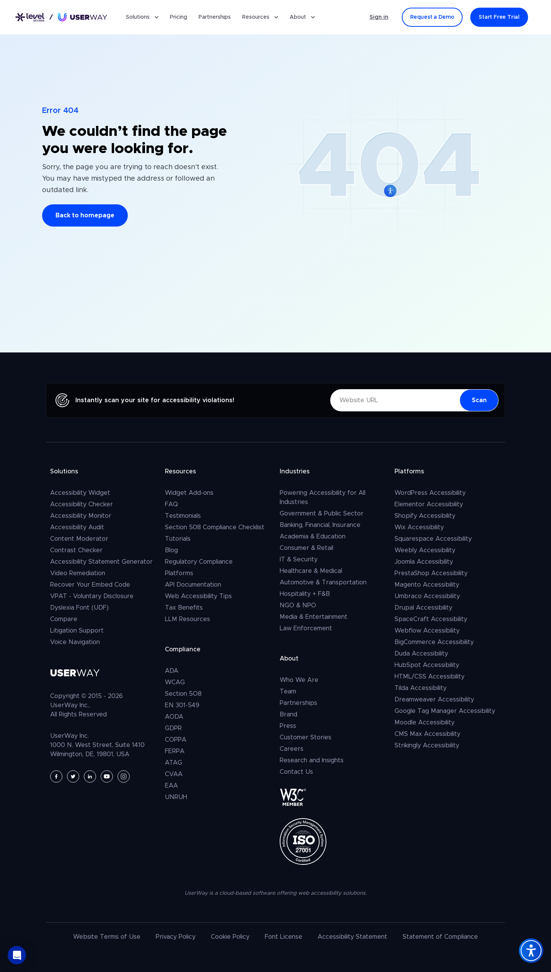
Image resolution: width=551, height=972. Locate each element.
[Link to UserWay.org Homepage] (61, 17)
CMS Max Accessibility (427, 734)
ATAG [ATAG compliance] (173, 763)
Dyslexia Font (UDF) (79, 608)
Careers (291, 749)
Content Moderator (79, 539)
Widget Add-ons (189, 493)
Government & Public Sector (322, 513)
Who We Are (299, 680)
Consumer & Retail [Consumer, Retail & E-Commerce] (306, 548)
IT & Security (299, 559)
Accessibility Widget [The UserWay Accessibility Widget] (80, 493)
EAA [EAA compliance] (171, 786)
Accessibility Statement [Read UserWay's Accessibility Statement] (352, 937)
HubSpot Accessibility (427, 665)
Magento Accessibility (427, 585)
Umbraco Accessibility (427, 596)
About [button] (302, 17)
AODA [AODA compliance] (174, 717)
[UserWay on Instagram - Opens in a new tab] (123, 776)
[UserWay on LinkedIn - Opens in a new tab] (90, 776)
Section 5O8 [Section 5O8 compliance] (183, 694)
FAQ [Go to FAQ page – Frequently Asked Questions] (171, 504)
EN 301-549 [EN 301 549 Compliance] (182, 705)
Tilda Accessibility (421, 688)
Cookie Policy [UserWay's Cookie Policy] (230, 937)
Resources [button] (260, 17)
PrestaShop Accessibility (431, 573)
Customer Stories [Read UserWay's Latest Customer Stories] (305, 737)
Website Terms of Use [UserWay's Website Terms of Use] (106, 937)
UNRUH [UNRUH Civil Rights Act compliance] (176, 797)
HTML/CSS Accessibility (430, 677)
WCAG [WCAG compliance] (175, 682)
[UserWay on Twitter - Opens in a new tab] (73, 776)
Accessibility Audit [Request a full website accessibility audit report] (77, 527)
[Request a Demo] (432, 17)
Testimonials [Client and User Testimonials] (183, 516)
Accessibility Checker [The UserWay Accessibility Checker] (81, 504)
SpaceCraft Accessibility (431, 619)
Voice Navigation (75, 642)
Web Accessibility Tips (198, 596)
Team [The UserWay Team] (288, 691)
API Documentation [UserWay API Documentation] (193, 585)
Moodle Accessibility (425, 722)
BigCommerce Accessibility (434, 642)
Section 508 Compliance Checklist (214, 527)
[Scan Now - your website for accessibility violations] (479, 400)
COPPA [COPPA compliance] (175, 740)
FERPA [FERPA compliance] (174, 751)
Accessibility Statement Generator (101, 562)
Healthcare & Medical (311, 571)
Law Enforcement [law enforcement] (306, 628)
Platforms (179, 573)
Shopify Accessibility (425, 516)
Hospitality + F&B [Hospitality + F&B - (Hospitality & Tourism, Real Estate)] (305, 594)
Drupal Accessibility (423, 608)
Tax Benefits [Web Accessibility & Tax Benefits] (184, 608)
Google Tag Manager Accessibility (445, 711)
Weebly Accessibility (425, 550)
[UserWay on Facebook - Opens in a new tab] (56, 776)
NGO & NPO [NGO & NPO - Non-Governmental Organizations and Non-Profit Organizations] (298, 605)
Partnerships (215, 17)
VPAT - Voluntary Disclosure (92, 596)
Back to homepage (84, 215)
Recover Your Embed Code (90, 585)
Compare (63, 619)
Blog (171, 550)
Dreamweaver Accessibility (434, 699)
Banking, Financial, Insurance (320, 525)
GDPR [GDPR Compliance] (173, 728)
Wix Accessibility (419, 527)
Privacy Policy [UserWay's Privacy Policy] (176, 937)
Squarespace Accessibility (433, 539)
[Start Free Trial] (499, 17)
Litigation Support (77, 631)
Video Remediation (77, 573)
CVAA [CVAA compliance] (174, 774)
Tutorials (178, 539)
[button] (17, 955)
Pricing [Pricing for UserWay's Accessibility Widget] (178, 17)
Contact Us (296, 772)
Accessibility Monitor (80, 516)
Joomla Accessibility (424, 562)
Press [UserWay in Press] (288, 726)
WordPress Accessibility (430, 493)
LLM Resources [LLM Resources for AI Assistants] (187, 619)
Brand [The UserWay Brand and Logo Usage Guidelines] (288, 714)
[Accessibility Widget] (531, 950)
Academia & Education (313, 536)
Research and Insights (312, 760)
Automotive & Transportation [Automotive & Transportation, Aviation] (323, 582)
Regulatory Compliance (199, 562)
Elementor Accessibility (429, 504)
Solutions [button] (142, 17)
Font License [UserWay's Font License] (283, 937)
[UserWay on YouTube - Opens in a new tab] (107, 776)
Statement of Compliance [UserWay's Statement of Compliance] (440, 937)
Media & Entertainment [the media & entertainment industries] (313, 617)
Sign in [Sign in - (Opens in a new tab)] (379, 17)
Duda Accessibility (421, 654)
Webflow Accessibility (427, 631)
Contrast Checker (76, 550)
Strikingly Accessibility (427, 745)
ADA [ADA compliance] (171, 671)
